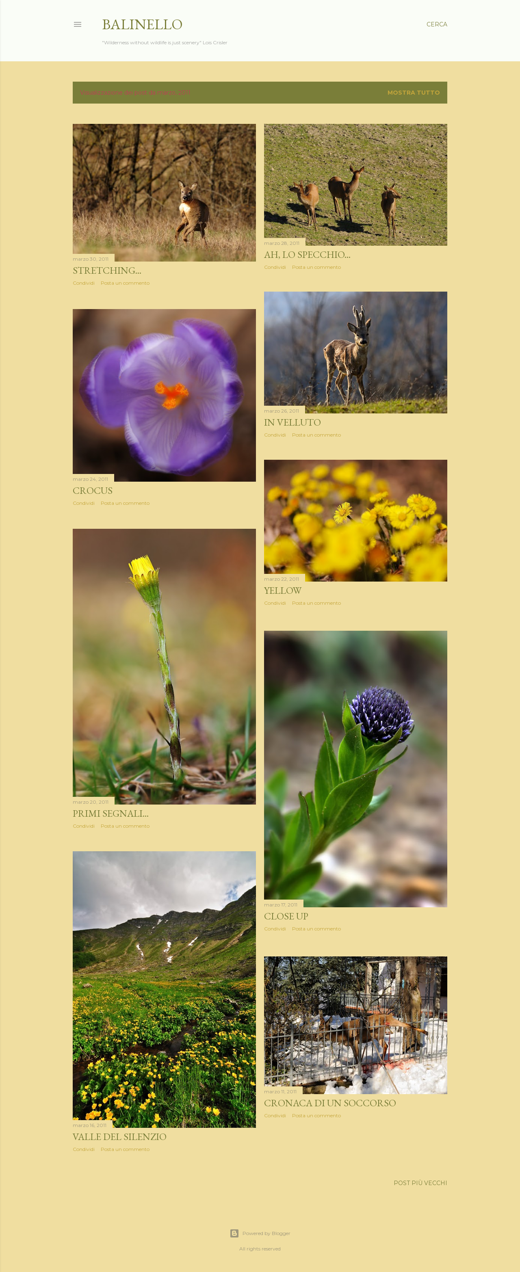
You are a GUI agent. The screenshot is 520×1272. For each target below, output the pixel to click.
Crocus (93, 490)
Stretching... (107, 270)
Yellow (282, 593)
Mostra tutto (414, 92)
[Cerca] (437, 24)
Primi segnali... (111, 814)
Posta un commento (125, 283)
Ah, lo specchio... (307, 254)
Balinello (142, 24)
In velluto (292, 424)
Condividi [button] (84, 283)
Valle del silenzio (120, 1138)
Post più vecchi (420, 1183)
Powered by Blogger (260, 1233)
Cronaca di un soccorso (330, 1103)
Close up (286, 917)
